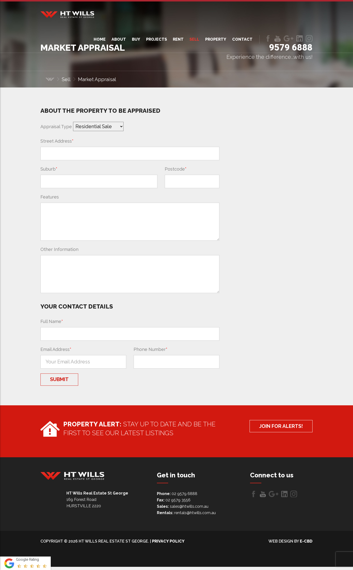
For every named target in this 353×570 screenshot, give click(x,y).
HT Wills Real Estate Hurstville (67, 14)
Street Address (57, 141)
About (119, 39)
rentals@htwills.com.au (195, 516)
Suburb (48, 169)
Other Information (59, 249)
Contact (242, 39)
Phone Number (150, 349)
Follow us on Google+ (288, 38)
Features (49, 196)
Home (100, 39)
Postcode (176, 169)
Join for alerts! (273, 431)
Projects (156, 39)
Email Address (55, 349)
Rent (178, 39)
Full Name (51, 321)
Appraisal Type (56, 126)
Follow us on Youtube (277, 38)
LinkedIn (299, 38)
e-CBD (306, 544)
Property (215, 39)
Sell (194, 39)
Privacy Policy (168, 544)
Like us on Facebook (268, 38)
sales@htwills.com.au (189, 509)
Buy (136, 39)
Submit (65, 381)
